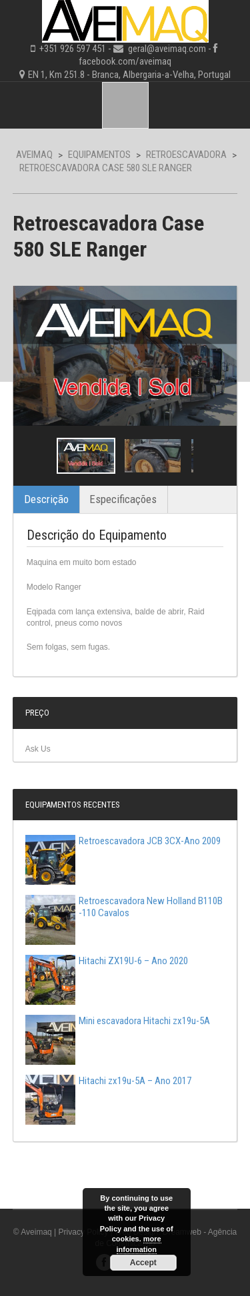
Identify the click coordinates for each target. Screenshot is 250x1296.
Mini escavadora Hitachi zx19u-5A (117, 1021)
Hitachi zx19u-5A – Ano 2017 (108, 1081)
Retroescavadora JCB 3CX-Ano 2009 (123, 841)
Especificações (123, 499)
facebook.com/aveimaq (125, 61)
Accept (143, 1262)
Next (214, 455)
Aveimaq (34, 155)
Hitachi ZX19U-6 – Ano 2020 (106, 961)
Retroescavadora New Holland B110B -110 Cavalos (124, 907)
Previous (35, 455)
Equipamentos (99, 155)
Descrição (46, 499)
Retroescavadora (186, 155)
